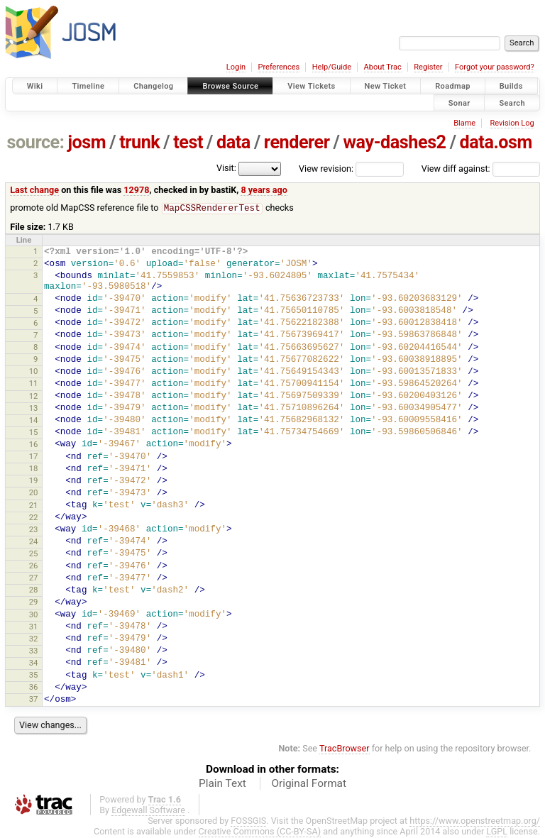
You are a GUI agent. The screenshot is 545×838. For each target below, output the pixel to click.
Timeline (88, 86)
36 (33, 688)
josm (86, 142)
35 (33, 675)
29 (33, 602)
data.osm (496, 142)
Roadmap (452, 86)
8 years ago (264, 189)
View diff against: (481, 168)
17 (33, 457)
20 (33, 493)
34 (33, 663)
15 (33, 433)
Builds (511, 86)
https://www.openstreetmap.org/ (474, 821)
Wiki (35, 86)
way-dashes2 (394, 142)
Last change (34, 189)
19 (33, 481)
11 (33, 384)
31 (33, 627)
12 (33, 397)
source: (36, 142)
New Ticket (386, 86)
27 (33, 578)
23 (33, 530)
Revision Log (512, 123)
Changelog (153, 86)
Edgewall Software (148, 810)
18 (33, 469)
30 (33, 615)
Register (428, 67)
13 (33, 409)
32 (33, 639)
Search (512, 102)
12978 (136, 189)
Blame (464, 123)
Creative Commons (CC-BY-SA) (260, 832)
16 (33, 445)
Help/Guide (331, 67)
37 (33, 700)
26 (33, 566)
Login (236, 67)
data (233, 142)
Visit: (226, 167)
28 (33, 590)
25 (33, 554)
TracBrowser (344, 749)
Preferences (278, 67)
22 (33, 518)
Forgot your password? (494, 67)
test (188, 142)
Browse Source (230, 86)
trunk (139, 142)
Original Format (308, 784)
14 (33, 421)
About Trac (383, 67)
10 (33, 372)
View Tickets (311, 86)
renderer (297, 142)
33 (33, 651)
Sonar (459, 102)
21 (33, 506)
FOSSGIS (248, 821)
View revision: (326, 168)
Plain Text (222, 784)
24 (33, 542)
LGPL (496, 832)
